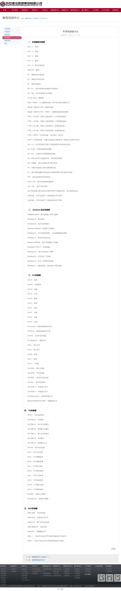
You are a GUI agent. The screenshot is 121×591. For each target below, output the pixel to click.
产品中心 (45, 10)
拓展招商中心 (55, 10)
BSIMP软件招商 (47, 575)
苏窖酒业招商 (47, 573)
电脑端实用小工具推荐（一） (41, 557)
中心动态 (24, 571)
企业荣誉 (3, 575)
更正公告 (56, 571)
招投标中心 (65, 10)
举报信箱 (77, 577)
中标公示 (56, 573)
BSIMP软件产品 (37, 571)
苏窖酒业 (35, 573)
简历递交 (88, 571)
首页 (22, 18)
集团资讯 (25, 10)
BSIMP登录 (105, 10)
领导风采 (3, 577)
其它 (6, 43)
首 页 (4, 10)
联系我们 (116, 10)
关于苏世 (15, 10)
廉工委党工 (85, 10)
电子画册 (3, 582)
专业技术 (7, 32)
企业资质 (3, 573)
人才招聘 (95, 10)
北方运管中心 (25, 580)
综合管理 (7, 29)
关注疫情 (5, 13)
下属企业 (3, 580)
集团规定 (24, 569)
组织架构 (3, 571)
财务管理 (24, 575)
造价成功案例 (36, 569)
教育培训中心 (75, 10)
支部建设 (77, 573)
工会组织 (77, 575)
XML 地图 (60, 589)
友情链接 (109, 571)
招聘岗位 (88, 569)
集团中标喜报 (57, 575)
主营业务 (3, 584)
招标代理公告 (57, 569)
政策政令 (77, 569)
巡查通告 (77, 571)
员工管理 (24, 577)
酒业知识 (7, 34)
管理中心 (35, 10)
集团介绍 (3, 569)
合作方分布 (25, 573)
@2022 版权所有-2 (89, 586)
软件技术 (36, 18)
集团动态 (14, 569)
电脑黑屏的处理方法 (38, 560)
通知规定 (14, 571)
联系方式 (109, 569)
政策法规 (7, 40)
